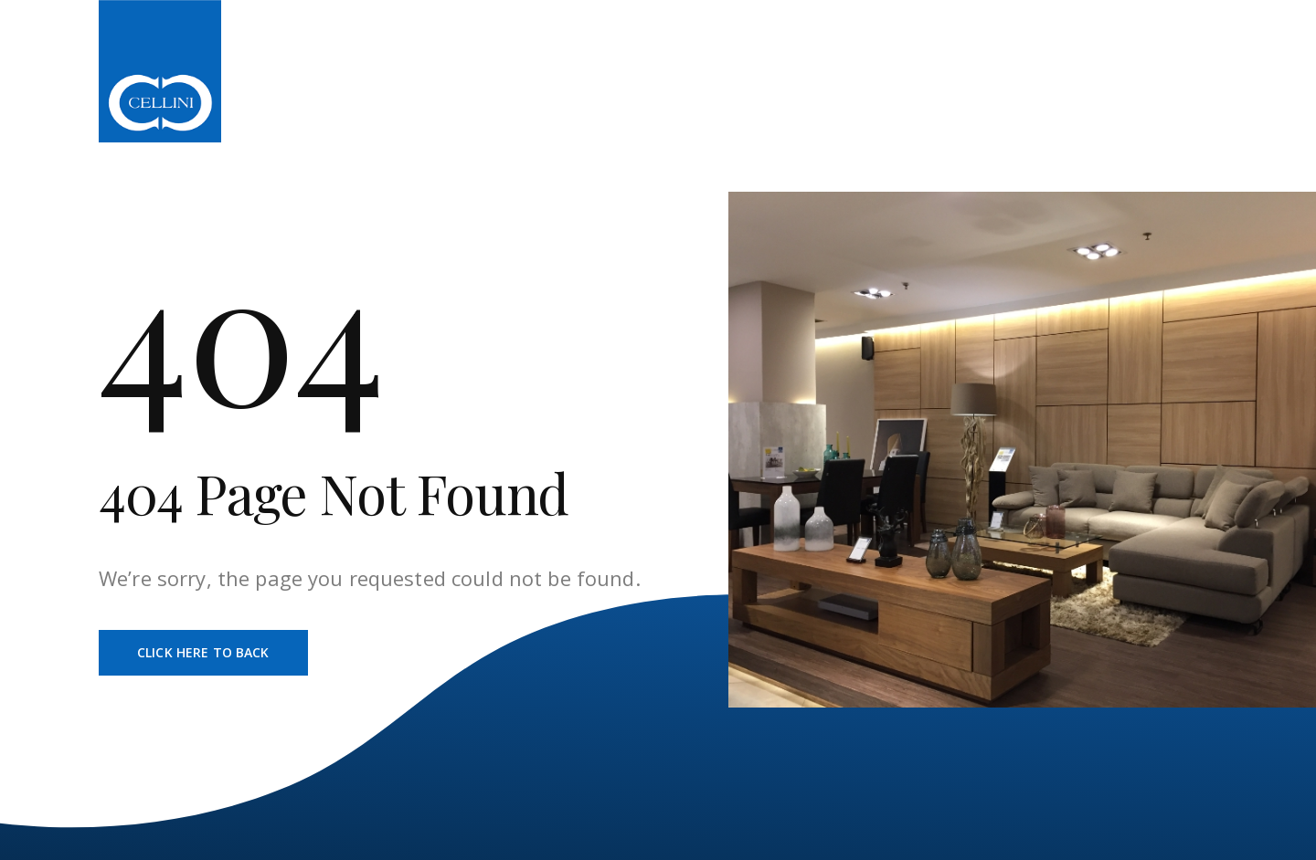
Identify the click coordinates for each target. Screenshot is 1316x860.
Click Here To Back (203, 652)
